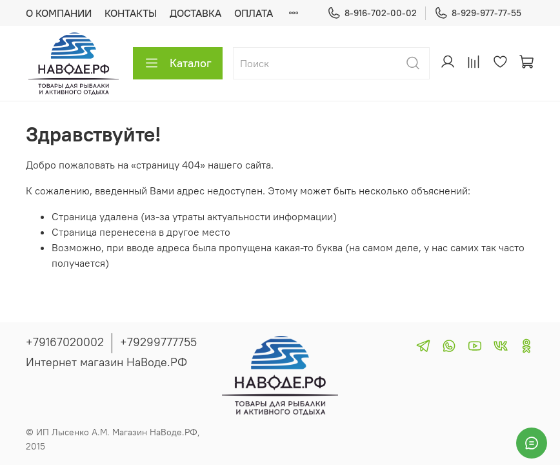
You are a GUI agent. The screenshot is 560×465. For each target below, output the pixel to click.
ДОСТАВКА (195, 12)
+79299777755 (158, 342)
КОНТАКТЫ (131, 12)
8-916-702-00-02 (372, 13)
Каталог (178, 63)
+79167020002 (65, 342)
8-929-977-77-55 (477, 13)
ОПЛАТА (253, 12)
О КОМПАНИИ (59, 12)
